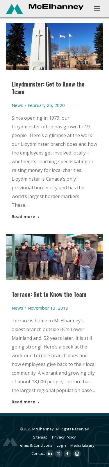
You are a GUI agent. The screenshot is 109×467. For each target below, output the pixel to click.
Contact (38, 453)
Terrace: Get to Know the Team (49, 294)
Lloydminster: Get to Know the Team (48, 88)
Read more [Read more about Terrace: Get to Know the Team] (26, 402)
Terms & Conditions (35, 445)
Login (61, 445)
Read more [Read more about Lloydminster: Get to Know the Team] (26, 216)
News (17, 105)
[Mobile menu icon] (97, 8)
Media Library (82, 445)
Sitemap (40, 437)
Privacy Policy (64, 437)
